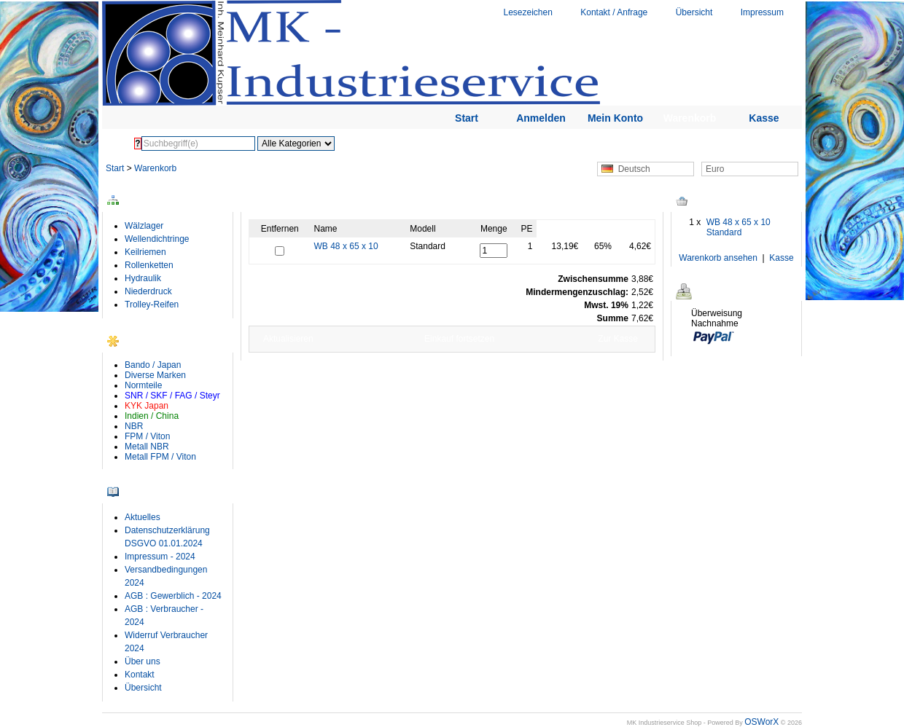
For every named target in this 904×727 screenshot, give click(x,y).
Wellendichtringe (157, 239)
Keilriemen (145, 252)
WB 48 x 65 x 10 (346, 246)
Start (466, 118)
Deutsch (625, 169)
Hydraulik (143, 278)
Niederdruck (148, 291)
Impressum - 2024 (160, 556)
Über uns (142, 661)
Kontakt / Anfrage (613, 12)
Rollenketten (149, 265)
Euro (715, 169)
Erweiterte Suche (417, 143)
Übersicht (694, 12)
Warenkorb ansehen (718, 258)
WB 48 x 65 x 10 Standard (738, 227)
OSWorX (761, 722)
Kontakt (140, 674)
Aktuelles (142, 517)
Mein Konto (615, 118)
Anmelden (541, 118)
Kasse (764, 118)
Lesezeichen (527, 12)
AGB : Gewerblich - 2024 (173, 596)
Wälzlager (144, 226)
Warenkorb (690, 118)
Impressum (762, 12)
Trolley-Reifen (152, 304)
